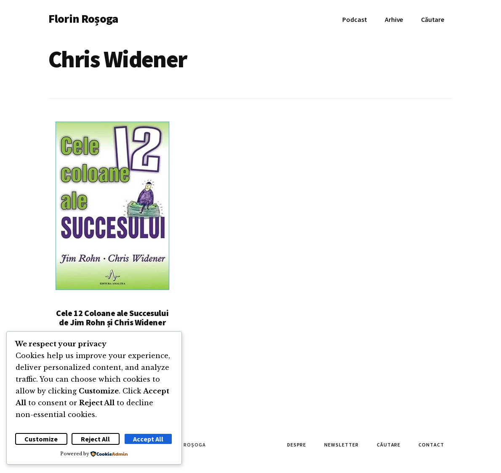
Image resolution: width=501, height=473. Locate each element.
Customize (41, 439)
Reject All (95, 439)
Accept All (148, 439)
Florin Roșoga (83, 18)
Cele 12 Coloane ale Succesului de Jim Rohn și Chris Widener (112, 317)
